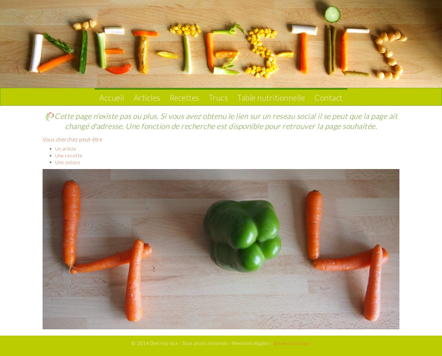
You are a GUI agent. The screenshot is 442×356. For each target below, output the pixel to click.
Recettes (184, 97)
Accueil (111, 97)
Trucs (218, 97)
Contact (328, 97)
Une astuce (67, 162)
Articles (147, 97)
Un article (65, 148)
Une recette (69, 155)
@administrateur (292, 343)
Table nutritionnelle (271, 97)
